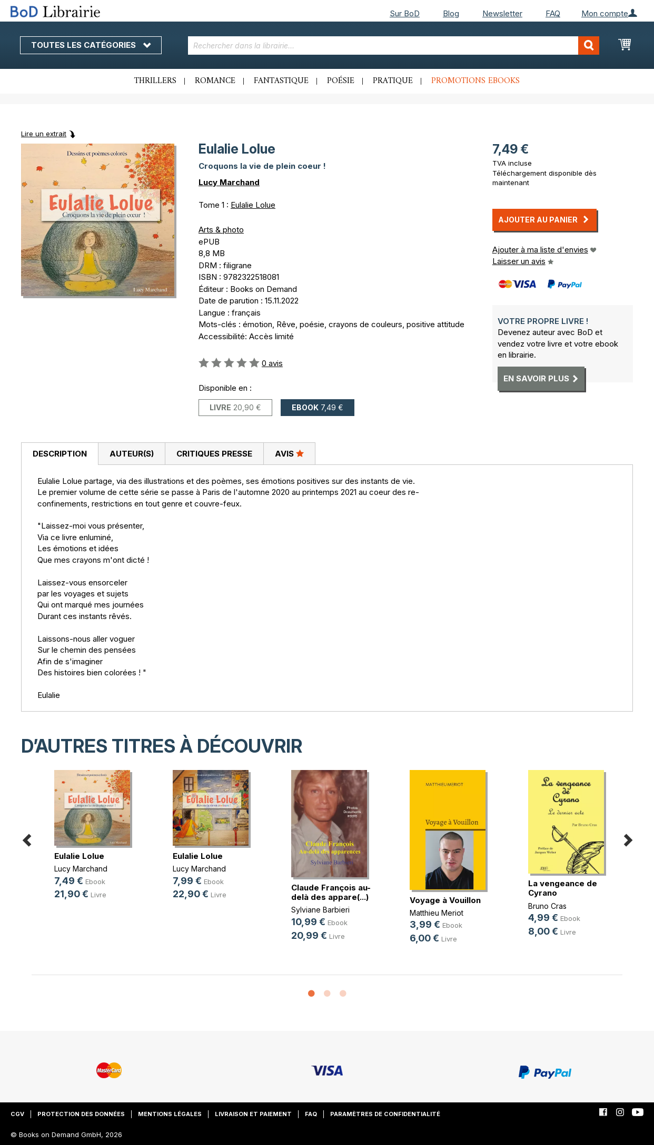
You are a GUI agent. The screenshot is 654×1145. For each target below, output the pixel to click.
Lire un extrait (43, 133)
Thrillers (155, 81)
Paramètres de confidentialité (385, 1114)
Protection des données (81, 1114)
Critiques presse (214, 454)
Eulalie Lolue (253, 205)
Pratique (393, 81)
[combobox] (393, 45)
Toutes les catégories (91, 45)
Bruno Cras (547, 905)
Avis (289, 453)
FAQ (553, 13)
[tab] (59, 453)
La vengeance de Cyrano (562, 888)
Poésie (340, 81)
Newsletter (502, 13)
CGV (17, 1114)
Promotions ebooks (475, 81)
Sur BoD (405, 13)
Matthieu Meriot (436, 912)
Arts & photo (221, 230)
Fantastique (281, 81)
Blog (451, 13)
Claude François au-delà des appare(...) (331, 892)
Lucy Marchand (229, 182)
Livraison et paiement (253, 1114)
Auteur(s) (132, 454)
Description (60, 454)
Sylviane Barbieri (320, 909)
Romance (215, 81)
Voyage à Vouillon (445, 900)
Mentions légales (170, 1114)
